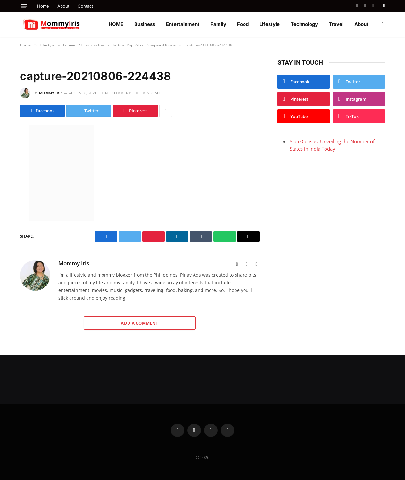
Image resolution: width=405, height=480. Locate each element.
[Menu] (24, 6)
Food (243, 24)
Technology (304, 24)
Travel (336, 24)
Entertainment (183, 24)
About (63, 6)
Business (144, 24)
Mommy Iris (50, 92)
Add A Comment (139, 323)
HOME (116, 24)
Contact (85, 6)
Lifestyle (270, 24)
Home (43, 6)
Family (218, 24)
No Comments (117, 92)
